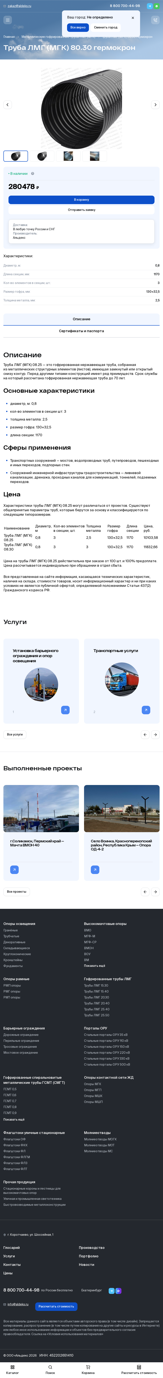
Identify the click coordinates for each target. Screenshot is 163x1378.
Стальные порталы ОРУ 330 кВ (106, 1058)
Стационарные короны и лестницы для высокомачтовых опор (31, 1190)
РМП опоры (12, 985)
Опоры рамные (16, 979)
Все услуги (15, 734)
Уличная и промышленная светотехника (32, 1198)
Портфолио (88, 1256)
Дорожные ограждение (21, 1035)
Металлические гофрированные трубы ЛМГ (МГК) (58, 36)
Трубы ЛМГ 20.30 (96, 997)
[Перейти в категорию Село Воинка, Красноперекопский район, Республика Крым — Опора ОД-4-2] (95, 869)
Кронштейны (12, 960)
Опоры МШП (93, 1102)
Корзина (88, 1370)
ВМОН (89, 948)
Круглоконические (17, 954)
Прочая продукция (19, 1182)
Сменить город (105, 27)
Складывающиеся (16, 948)
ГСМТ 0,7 (9, 1101)
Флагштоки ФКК (15, 1145)
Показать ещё (94, 965)
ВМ (86, 960)
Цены (8, 1273)
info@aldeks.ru (18, 1304)
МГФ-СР (90, 942)
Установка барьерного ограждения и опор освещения (35, 655)
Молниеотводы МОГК (100, 1139)
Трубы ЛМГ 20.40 (97, 1003)
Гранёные (10, 930)
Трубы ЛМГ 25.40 (97, 1009)
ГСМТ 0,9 (10, 1113)
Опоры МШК (93, 1096)
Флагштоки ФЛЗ (15, 1163)
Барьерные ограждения (24, 1028)
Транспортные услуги (115, 650)
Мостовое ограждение (20, 1052)
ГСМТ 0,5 (10, 1089)
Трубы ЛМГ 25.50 (96, 1015)
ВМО (87, 930)
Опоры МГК (92, 1084)
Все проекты (16, 891)
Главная (9, 36)
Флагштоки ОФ (14, 1139)
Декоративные (14, 942)
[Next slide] (155, 104)
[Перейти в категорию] (65, 710)
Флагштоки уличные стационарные (34, 1133)
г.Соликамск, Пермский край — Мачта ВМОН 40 (37, 843)
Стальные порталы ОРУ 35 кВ (106, 1035)
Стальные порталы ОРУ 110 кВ (106, 1040)
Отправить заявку (81, 210)
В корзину (81, 199)
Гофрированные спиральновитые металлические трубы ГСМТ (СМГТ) (34, 1080)
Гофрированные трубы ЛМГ (108, 979)
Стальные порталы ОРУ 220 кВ (107, 1052)
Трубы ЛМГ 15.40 (96, 991)
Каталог (12, 1370)
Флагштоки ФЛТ (15, 1169)
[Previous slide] (7, 104)
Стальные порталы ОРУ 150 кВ (106, 1046)
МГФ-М (89, 936)
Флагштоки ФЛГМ (16, 1157)
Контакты (12, 1265)
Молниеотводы (97, 1133)
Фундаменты (13, 966)
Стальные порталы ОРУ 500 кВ (107, 1064)
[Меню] (7, 20)
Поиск (50, 1370)
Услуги (9, 1256)
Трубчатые (11, 936)
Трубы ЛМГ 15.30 (96, 985)
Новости (86, 1265)
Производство (92, 1248)
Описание (81, 319)
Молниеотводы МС (98, 1151)
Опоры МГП (92, 1090)
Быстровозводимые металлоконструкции (34, 1204)
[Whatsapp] (157, 6)
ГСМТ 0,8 (10, 1107)
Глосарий (11, 1248)
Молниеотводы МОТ (99, 1145)
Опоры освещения (19, 924)
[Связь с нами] (155, 20)
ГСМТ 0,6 (9, 1095)
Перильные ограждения (21, 1040)
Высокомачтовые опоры (105, 924)
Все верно (78, 27)
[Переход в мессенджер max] (118, 1291)
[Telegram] (150, 6)
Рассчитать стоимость (56, 1306)
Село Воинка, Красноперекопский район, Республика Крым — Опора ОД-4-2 (121, 845)
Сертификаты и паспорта (81, 331)
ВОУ (87, 954)
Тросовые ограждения (20, 1046)
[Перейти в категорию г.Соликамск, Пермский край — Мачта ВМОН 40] (14, 869)
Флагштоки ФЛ (14, 1151)
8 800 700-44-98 (125, 6)
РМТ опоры (11, 997)
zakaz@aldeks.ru (19, 6)
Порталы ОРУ (95, 1028)
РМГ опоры (11, 991)
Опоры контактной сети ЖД (108, 1078)
